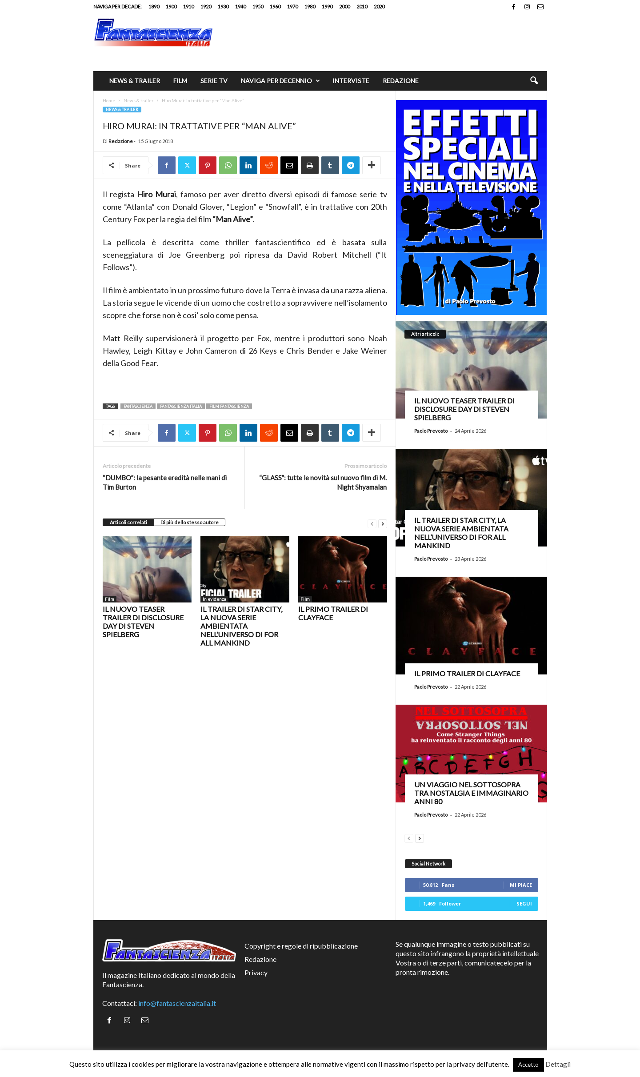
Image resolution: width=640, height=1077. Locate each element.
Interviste (350, 80)
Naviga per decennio (280, 81)
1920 (205, 6)
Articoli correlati (128, 522)
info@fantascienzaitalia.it (177, 1003)
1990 (327, 6)
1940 (240, 6)
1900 (171, 6)
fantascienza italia (181, 406)
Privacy (256, 972)
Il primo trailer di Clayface (467, 673)
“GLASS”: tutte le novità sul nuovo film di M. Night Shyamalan (323, 482)
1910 (188, 6)
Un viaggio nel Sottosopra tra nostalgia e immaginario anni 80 (471, 793)
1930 (223, 6)
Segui (524, 903)
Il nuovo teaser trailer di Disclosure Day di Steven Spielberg (143, 621)
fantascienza (138, 406)
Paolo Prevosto (431, 431)
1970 (292, 6)
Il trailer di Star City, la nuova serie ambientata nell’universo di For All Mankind (241, 626)
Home (109, 100)
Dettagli (558, 1064)
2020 (379, 6)
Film (180, 80)
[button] (534, 81)
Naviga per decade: (117, 6)
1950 (257, 6)
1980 (309, 6)
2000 (344, 6)
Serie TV (214, 80)
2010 (361, 6)
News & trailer (134, 80)
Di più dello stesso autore (189, 522)
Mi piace (521, 885)
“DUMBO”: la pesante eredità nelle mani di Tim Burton (165, 482)
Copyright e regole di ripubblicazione (301, 945)
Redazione (401, 80)
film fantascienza (229, 406)
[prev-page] (372, 522)
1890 (153, 6)
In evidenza (214, 599)
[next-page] (382, 522)
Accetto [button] (528, 1064)
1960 (275, 6)
